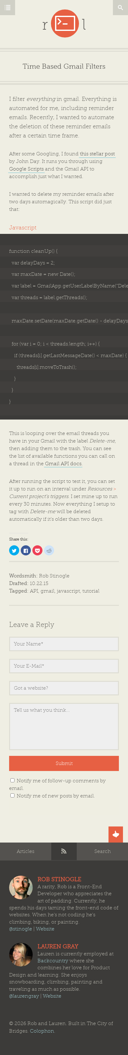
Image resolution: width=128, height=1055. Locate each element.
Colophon (42, 1031)
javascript (68, 591)
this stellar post (97, 154)
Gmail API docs (63, 464)
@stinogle (20, 929)
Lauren (21, 954)
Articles (25, 851)
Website (45, 929)
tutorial (90, 591)
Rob (21, 887)
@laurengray (24, 996)
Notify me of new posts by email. (56, 796)
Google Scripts (26, 169)
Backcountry (52, 961)
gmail (47, 591)
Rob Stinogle (54, 576)
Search (102, 851)
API (34, 591)
